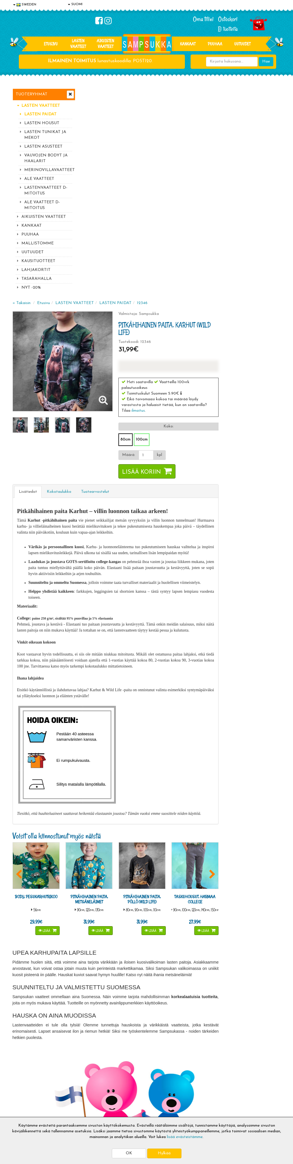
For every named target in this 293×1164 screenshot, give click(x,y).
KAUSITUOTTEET (38, 261)
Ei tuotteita (228, 29)
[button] (246, 184)
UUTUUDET (32, 252)
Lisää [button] (112, 719)
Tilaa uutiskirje (100, 1036)
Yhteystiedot (24, 1091)
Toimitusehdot (80, 1082)
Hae (266, 61)
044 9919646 (241, 995)
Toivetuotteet (80, 1091)
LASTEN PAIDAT (40, 114)
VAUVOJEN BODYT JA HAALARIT (46, 158)
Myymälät (22, 1108)
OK (129, 1153)
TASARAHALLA (36, 279)
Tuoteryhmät (31, 94)
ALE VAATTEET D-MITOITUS (42, 205)
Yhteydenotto (25, 1099)
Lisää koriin (206, 263)
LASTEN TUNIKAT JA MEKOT (45, 135)
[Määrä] (210, 245)
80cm (191, 230)
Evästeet (21, 1074)
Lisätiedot (96, 282)
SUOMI (75, 4)
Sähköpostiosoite (99, 1012)
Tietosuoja (22, 1082)
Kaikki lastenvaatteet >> (243, 1041)
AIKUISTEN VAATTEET (105, 43)
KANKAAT (187, 44)
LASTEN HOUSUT (41, 123)
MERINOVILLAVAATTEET (48, 170)
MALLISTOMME (37, 243)
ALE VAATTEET (39, 179)
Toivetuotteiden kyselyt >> (244, 1035)
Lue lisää (197, 994)
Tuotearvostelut (163, 282)
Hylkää (164, 1153)
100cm (207, 230)
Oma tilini (203, 19)
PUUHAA (215, 44)
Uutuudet (242, 44)
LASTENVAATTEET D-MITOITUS (45, 191)
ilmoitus (203, 201)
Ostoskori (228, 19)
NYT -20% (31, 288)
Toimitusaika (79, 1074)
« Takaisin (90, 93)
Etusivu (51, 44)
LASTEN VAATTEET (78, 43)
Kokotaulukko (127, 282)
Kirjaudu (130, 1074)
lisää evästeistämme (185, 1137)
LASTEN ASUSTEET (43, 146)
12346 (210, 93)
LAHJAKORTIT (35, 270)
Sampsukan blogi (138, 1091)
